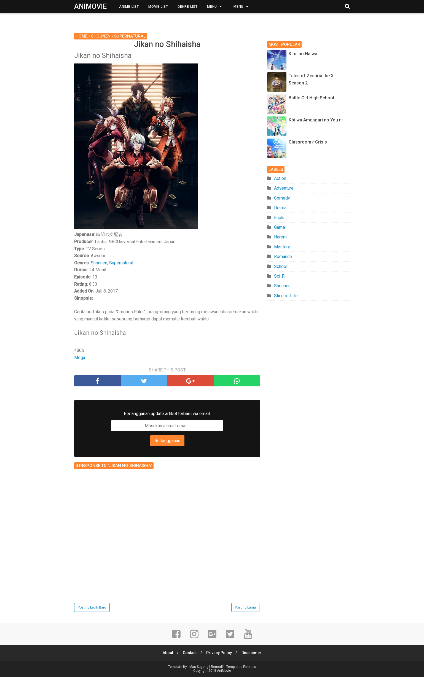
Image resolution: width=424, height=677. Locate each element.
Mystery (282, 246)
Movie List (158, 7)
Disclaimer (253, 653)
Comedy (282, 198)
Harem (280, 237)
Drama (280, 207)
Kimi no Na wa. (303, 53)
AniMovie (90, 6)
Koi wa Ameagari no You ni (316, 120)
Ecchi (279, 217)
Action (280, 178)
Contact (189, 653)
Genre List (188, 7)
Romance (283, 256)
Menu (212, 7)
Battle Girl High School (311, 97)
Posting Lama (245, 608)
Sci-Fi (279, 276)
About (167, 653)
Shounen (99, 263)
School (280, 266)
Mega (79, 357)
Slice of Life (286, 295)
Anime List (129, 7)
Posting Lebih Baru (92, 608)
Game (279, 227)
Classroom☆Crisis (308, 142)
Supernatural (121, 263)
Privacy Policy (219, 653)
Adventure (284, 188)
